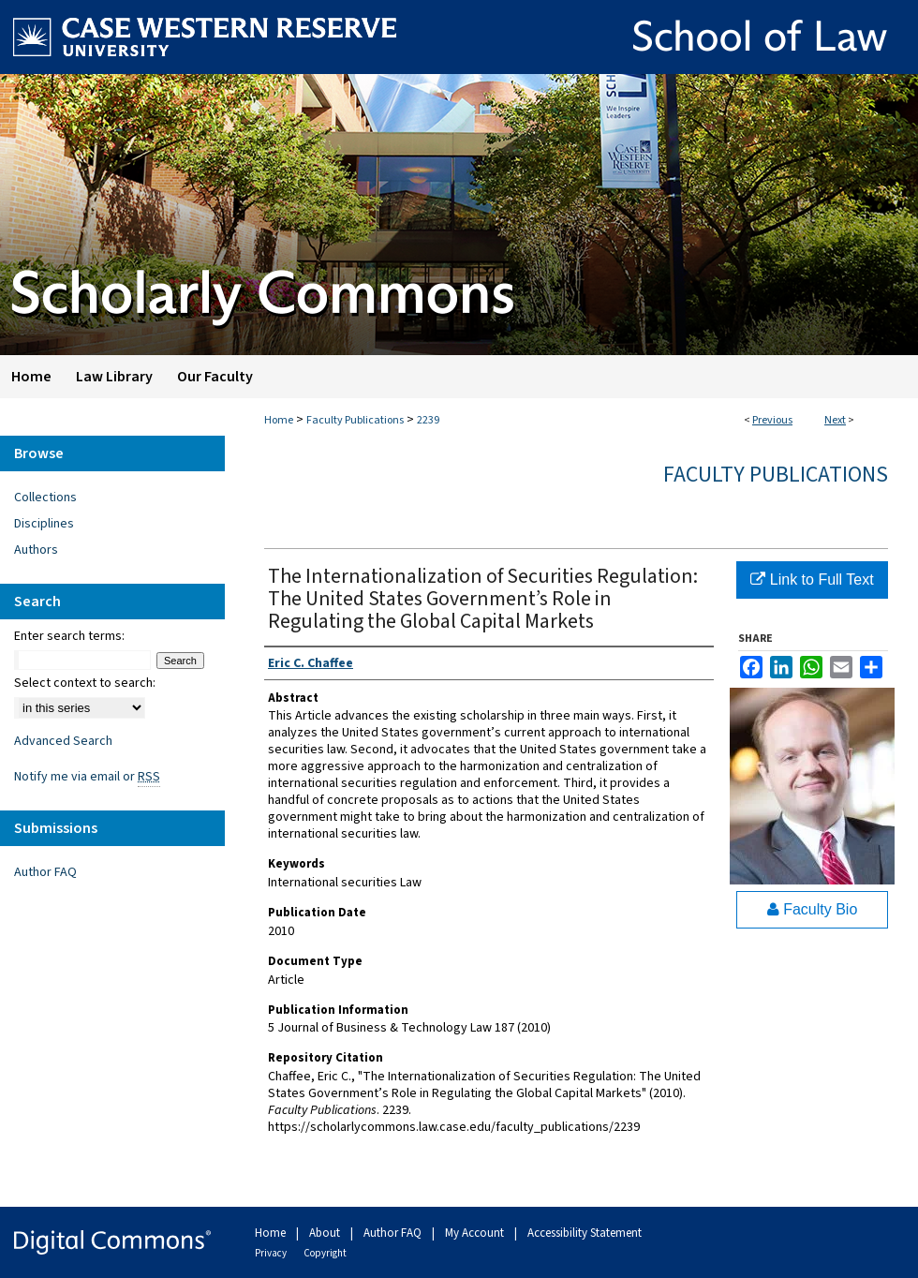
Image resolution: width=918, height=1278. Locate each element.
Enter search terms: (69, 636)
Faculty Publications (355, 420)
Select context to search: (84, 683)
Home (278, 420)
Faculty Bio (812, 909)
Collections (45, 497)
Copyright (325, 1253)
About (326, 1233)
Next (835, 420)
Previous (772, 420)
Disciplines (44, 523)
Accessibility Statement (584, 1233)
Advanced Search (63, 741)
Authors (36, 550)
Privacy (272, 1253)
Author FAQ (45, 872)
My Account (476, 1233)
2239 (428, 420)
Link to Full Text (811, 579)
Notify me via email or (87, 776)
